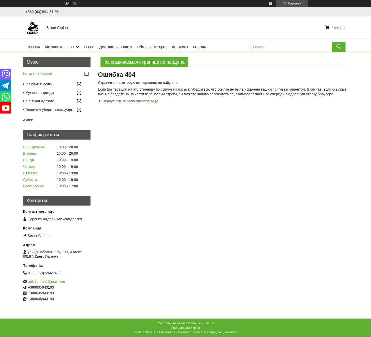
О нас (89, 47)
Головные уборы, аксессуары (50, 110)
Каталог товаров (59, 47)
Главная (33, 47)
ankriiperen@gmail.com (46, 282)
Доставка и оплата (115, 47)
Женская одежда (40, 101)
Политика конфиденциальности (215, 332)
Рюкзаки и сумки (39, 84)
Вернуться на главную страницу (130, 101)
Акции (28, 120)
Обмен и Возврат (152, 47)
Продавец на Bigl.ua (185, 328)
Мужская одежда (40, 93)
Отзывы (199, 47)
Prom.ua (207, 323)
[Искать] (339, 47)
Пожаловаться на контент (172, 332)
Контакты (180, 47)
